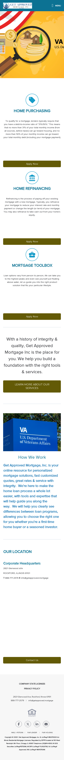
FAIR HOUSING (47, 732)
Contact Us (32, 660)
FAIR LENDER (32, 732)
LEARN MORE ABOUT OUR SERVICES (32, 386)
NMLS (13, 732)
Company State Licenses (32, 684)
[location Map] (32, 623)
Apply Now (32, 163)
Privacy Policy (32, 689)
